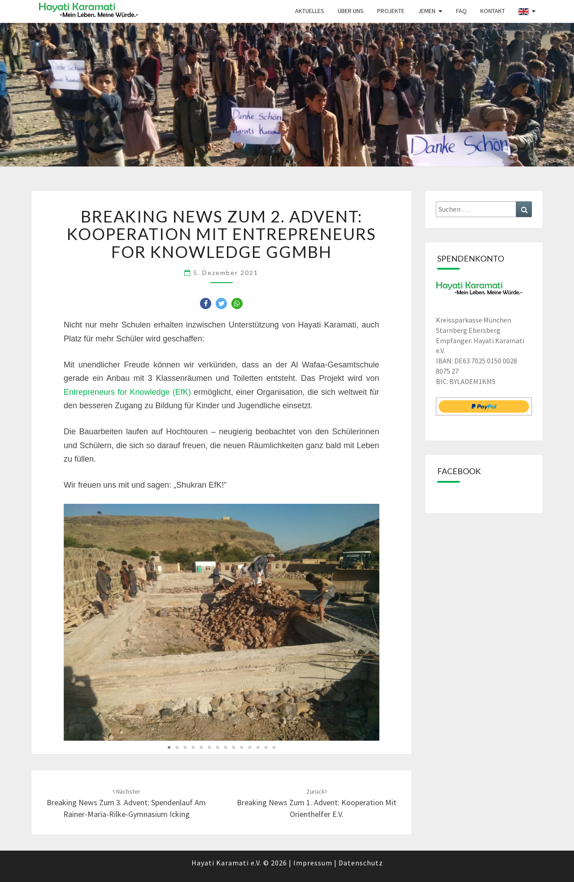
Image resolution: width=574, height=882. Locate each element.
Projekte (390, 11)
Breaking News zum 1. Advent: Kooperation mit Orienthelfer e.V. (316, 803)
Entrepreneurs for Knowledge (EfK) (127, 392)
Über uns (351, 11)
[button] (205, 303)
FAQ (461, 11)
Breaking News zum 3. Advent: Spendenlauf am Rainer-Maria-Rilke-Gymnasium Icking (126, 803)
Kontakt (492, 11)
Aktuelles (309, 11)
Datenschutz (361, 862)
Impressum (312, 862)
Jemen (426, 11)
